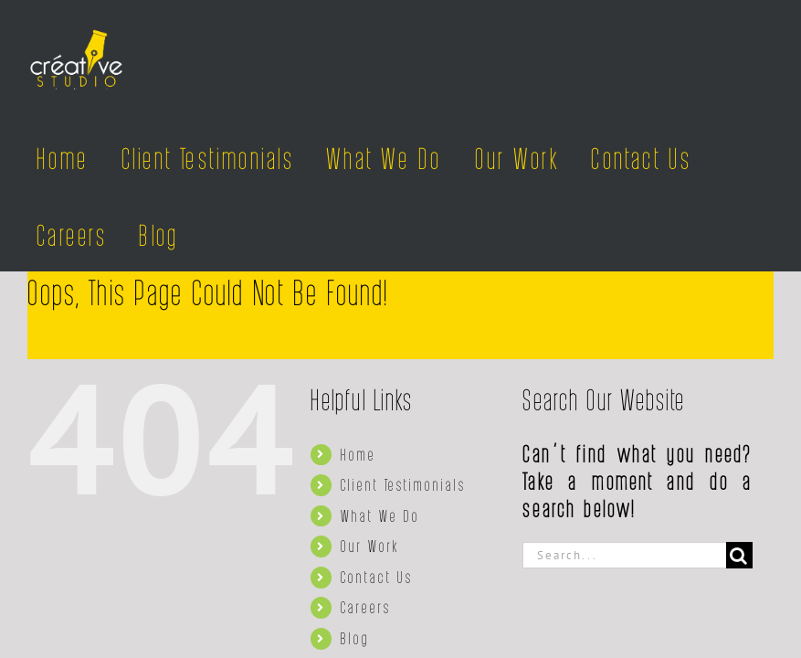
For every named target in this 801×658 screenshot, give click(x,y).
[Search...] (624, 555)
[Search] (739, 555)
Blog (355, 638)
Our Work (370, 546)
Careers (366, 607)
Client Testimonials (403, 484)
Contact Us (377, 577)
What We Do (380, 515)
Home (358, 454)
